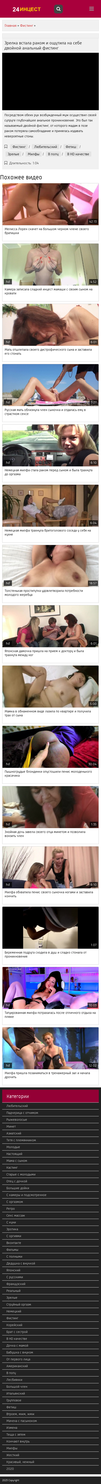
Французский (15, 1284)
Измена (11, 1428)
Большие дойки (17, 1188)
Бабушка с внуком (19, 1352)
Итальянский (15, 1393)
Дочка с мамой (17, 1346)
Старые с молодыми (21, 1174)
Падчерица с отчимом (22, 1113)
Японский (13, 1270)
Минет (11, 1126)
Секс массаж (15, 1215)
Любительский (45, 147)
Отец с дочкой (16, 1181)
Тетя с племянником (21, 1140)
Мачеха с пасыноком (21, 1421)
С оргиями (13, 1236)
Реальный (13, 1291)
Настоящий (14, 1154)
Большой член (16, 1387)
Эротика (12, 1229)
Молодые (13, 1147)
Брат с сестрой (17, 1332)
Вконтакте (13, 1243)
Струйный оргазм (18, 1304)
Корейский (14, 1325)
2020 (10, 1469)
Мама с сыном (16, 1161)
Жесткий (12, 1455)
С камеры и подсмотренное (26, 1195)
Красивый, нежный (20, 1462)
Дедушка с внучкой (20, 1263)
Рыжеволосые (16, 1120)
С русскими (14, 1277)
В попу (53, 154)
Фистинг (19, 147)
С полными (14, 1257)
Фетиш (71, 147)
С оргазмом (14, 1202)
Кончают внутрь (18, 1441)
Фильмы (12, 1250)
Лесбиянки (14, 1380)
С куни (11, 1222)
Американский (17, 1366)
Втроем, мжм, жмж (20, 1414)
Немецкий (13, 1311)
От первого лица (18, 1359)
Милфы (33, 154)
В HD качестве (78, 154)
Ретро (10, 1209)
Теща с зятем (15, 1435)
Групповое (13, 1400)
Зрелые (13, 154)
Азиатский (13, 1133)
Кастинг (12, 1168)
